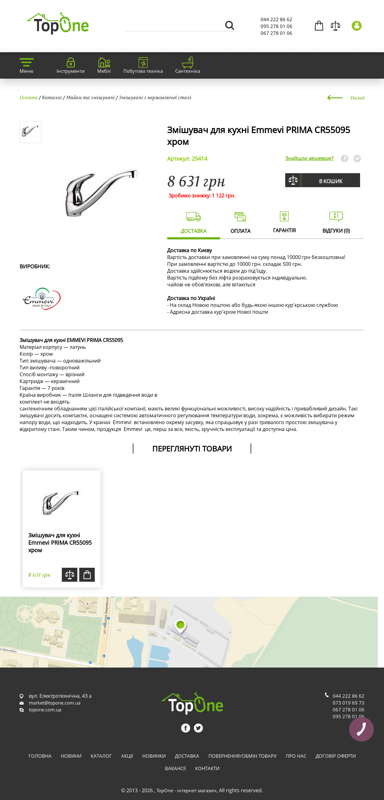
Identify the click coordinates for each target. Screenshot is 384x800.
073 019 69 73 (348, 703)
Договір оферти (336, 756)
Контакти (207, 768)
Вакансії (175, 768)
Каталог (52, 97)
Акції (127, 756)
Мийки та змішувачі (90, 97)
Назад (357, 98)
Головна (29, 97)
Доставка (187, 756)
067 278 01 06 (276, 33)
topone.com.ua (45, 709)
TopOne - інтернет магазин (187, 790)
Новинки (154, 756)
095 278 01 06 (276, 26)
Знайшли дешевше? (309, 158)
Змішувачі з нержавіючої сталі (155, 97)
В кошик (330, 181)
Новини (71, 756)
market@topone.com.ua (54, 703)
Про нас (296, 756)
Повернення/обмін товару (242, 756)
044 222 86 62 (276, 19)
